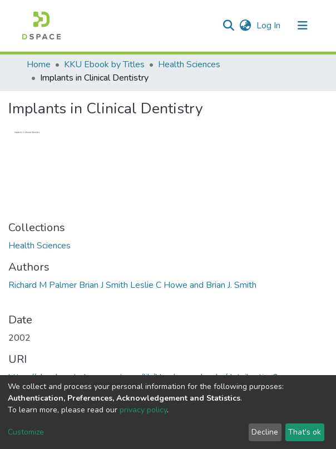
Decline (264, 432)
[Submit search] (228, 25)
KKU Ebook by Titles (104, 64)
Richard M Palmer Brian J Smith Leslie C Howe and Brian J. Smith (132, 285)
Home (39, 64)
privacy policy (143, 410)
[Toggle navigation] (302, 25)
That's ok (304, 432)
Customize (26, 432)
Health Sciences (189, 64)
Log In (269, 25)
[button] (245, 25)
